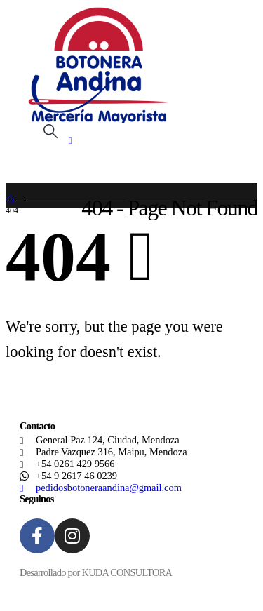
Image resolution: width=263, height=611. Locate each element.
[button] (50, 131)
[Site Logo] (98, 64)
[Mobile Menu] (75, 141)
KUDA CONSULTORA (126, 572)
